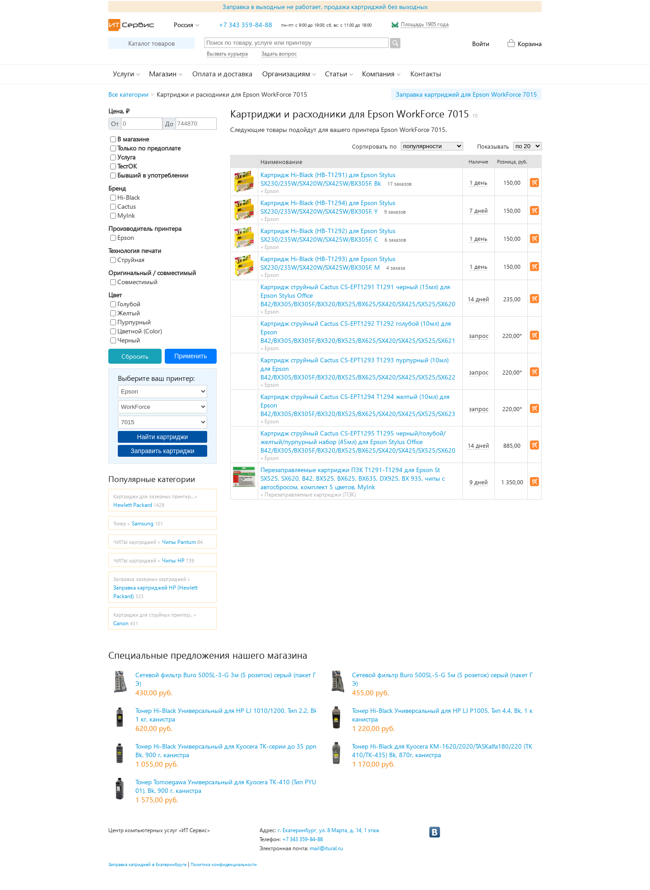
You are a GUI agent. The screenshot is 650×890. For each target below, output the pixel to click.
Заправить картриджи (162, 450)
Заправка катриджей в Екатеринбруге (147, 864)
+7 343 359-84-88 (245, 24)
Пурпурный (130, 322)
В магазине (129, 139)
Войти (480, 43)
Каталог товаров (151, 43)
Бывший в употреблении (149, 175)
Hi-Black (125, 197)
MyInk (122, 215)
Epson (122, 237)
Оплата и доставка (222, 73)
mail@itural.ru (326, 848)
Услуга (122, 157)
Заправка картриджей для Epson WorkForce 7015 (466, 94)
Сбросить (135, 356)
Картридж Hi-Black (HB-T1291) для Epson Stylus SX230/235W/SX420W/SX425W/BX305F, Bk (327, 178)
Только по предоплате (145, 148)
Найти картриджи (162, 436)
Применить (190, 356)
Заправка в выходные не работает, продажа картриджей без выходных (325, 6)
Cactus (123, 206)
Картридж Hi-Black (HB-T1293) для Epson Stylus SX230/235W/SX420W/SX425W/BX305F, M (327, 263)
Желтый (125, 313)
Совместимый (134, 281)
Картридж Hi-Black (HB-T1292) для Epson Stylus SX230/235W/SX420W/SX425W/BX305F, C (327, 235)
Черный (125, 340)
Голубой (125, 304)
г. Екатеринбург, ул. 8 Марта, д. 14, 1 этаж (329, 830)
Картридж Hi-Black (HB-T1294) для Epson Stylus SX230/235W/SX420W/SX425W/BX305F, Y (327, 206)
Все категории (128, 94)
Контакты (425, 73)
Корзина (530, 43)
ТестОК (123, 166)
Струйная (127, 259)
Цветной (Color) (136, 331)
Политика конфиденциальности (223, 864)
